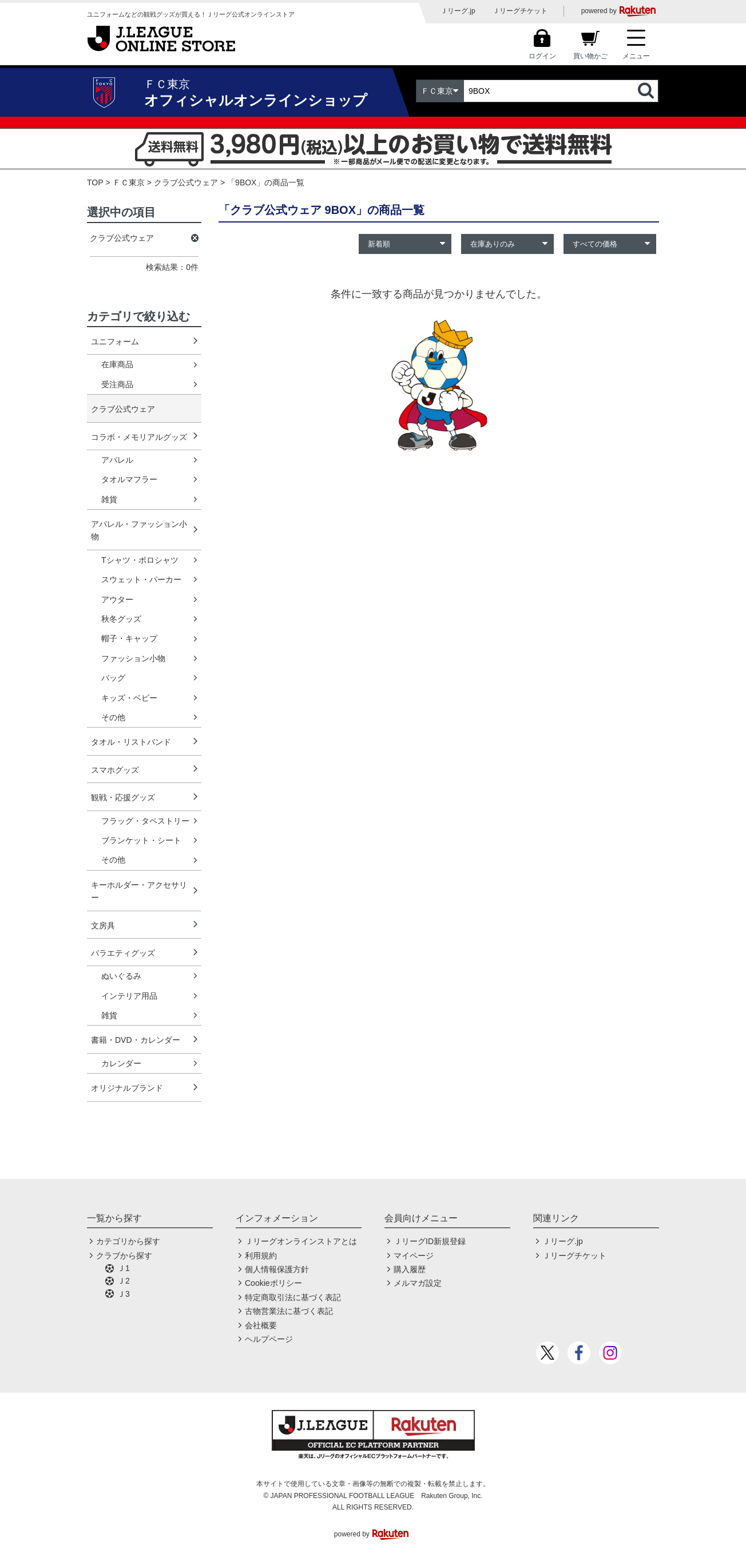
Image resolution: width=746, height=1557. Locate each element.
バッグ (113, 677)
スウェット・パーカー (141, 579)
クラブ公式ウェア (186, 182)
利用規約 (261, 1255)
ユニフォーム (115, 341)
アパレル (117, 459)
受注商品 (117, 384)
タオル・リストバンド (131, 741)
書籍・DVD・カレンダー (135, 1039)
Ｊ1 (123, 1268)
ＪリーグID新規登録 (430, 1241)
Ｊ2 (123, 1280)
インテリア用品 (129, 995)
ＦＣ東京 (129, 182)
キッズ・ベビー (129, 697)
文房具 (103, 925)
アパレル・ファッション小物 (139, 530)
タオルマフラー (129, 479)
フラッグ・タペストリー (145, 820)
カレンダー (121, 1063)
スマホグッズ (115, 769)
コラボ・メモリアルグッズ (139, 437)
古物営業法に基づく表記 (289, 1311)
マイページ (414, 1255)
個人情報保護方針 (277, 1269)
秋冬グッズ (121, 618)
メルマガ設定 (418, 1283)
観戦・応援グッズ (123, 797)
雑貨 (109, 499)
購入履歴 (410, 1269)
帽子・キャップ (129, 638)
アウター (117, 599)
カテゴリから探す (128, 1241)
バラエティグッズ (123, 953)
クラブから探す (124, 1255)
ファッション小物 (133, 658)
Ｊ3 (123, 1293)
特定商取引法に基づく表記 (293, 1297)
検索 (647, 91)
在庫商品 (117, 364)
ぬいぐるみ (121, 975)
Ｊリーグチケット (520, 11)
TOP (95, 182)
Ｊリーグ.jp (458, 11)
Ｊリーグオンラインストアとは (301, 1241)
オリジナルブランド (127, 1088)
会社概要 (261, 1325)
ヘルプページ (269, 1339)
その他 (113, 717)
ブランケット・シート (141, 840)
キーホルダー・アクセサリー (139, 891)
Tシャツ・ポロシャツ (139, 560)
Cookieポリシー (273, 1283)
